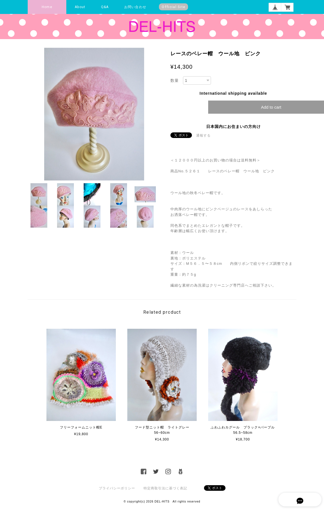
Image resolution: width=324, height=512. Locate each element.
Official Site (173, 7)
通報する (203, 135)
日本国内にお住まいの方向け (233, 126)
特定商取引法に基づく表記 (165, 488)
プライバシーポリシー (117, 488)
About (80, 7)
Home (47, 7)
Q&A (105, 7)
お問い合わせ (135, 7)
